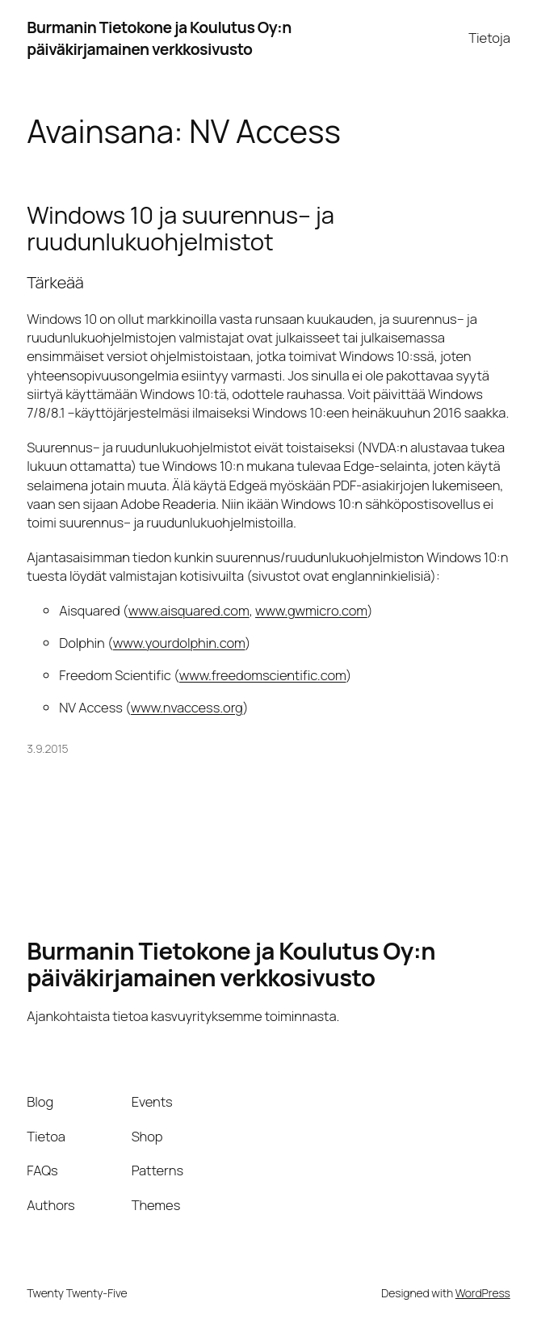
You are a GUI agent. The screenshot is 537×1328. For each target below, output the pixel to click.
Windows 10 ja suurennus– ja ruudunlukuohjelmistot (180, 228)
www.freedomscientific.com (262, 675)
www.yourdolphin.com (179, 642)
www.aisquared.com (189, 610)
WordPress (482, 1293)
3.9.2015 (47, 748)
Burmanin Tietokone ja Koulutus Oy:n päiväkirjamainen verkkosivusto (159, 38)
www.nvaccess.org (187, 707)
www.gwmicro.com (311, 610)
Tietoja (489, 37)
